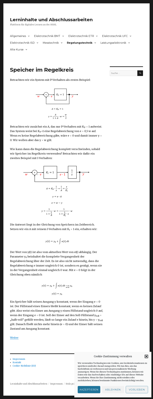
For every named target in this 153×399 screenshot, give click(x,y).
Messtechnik (51, 42)
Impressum (19, 359)
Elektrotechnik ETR (81, 36)
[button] (146, 356)
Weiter (14, 337)
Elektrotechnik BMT (47, 36)
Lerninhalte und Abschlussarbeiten (51, 19)
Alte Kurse (17, 49)
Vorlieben (137, 389)
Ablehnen (113, 389)
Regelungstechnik (79, 42)
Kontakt (17, 362)
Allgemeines (18, 36)
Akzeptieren (89, 389)
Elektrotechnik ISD (22, 42)
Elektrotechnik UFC (115, 36)
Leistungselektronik (113, 42)
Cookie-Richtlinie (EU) (24, 365)
